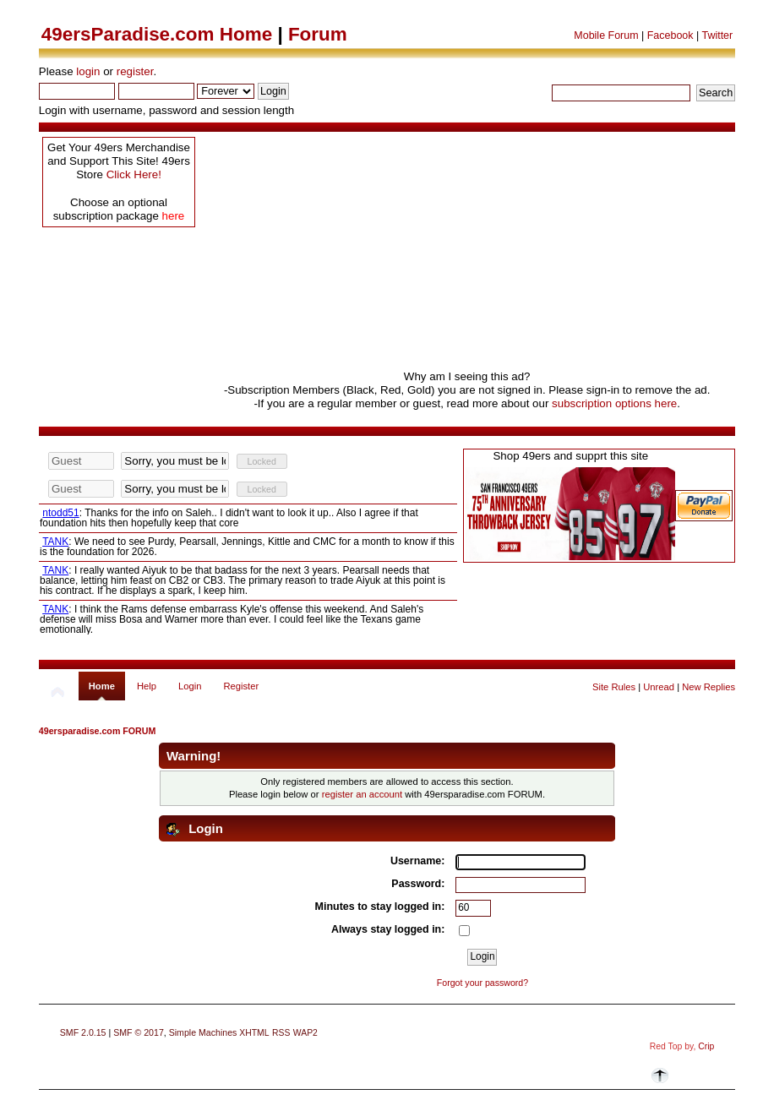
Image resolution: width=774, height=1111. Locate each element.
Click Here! (133, 174)
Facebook (670, 35)
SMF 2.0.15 (83, 1032)
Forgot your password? (482, 983)
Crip (706, 1046)
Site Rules (613, 687)
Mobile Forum (606, 35)
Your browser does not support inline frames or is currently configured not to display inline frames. (248, 542)
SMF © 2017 (138, 1032)
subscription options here (614, 403)
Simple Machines (203, 1032)
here (173, 216)
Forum (317, 34)
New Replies (708, 687)
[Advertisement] (467, 251)
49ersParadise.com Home (156, 34)
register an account (362, 794)
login (88, 71)
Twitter (717, 35)
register (135, 71)
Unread (658, 687)
